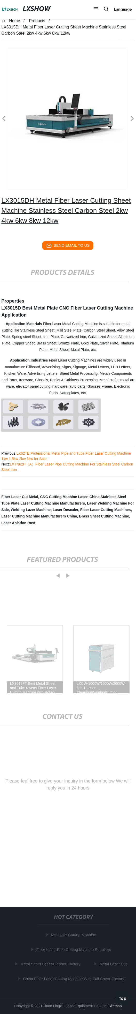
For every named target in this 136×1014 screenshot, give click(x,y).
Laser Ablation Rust (18, 523)
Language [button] (123, 9)
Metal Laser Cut (113, 964)
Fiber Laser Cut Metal (19, 497)
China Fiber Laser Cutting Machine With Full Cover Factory (74, 978)
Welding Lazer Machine (31, 510)
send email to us (68, 245)
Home (14, 21)
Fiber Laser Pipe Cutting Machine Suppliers (74, 949)
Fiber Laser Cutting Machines (105, 510)
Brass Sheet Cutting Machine (104, 516)
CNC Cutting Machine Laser (63, 497)
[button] (95, 9)
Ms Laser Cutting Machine (74, 935)
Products (37, 21)
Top (122, 998)
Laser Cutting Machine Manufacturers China (39, 516)
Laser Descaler (65, 510)
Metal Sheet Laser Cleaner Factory (51, 964)
